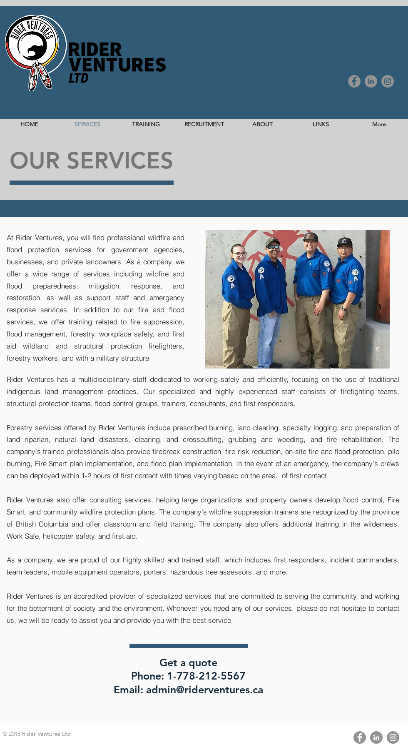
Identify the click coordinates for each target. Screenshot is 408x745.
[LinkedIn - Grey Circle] (371, 81)
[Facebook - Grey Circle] (354, 81)
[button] (297, 299)
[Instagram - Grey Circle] (387, 81)
